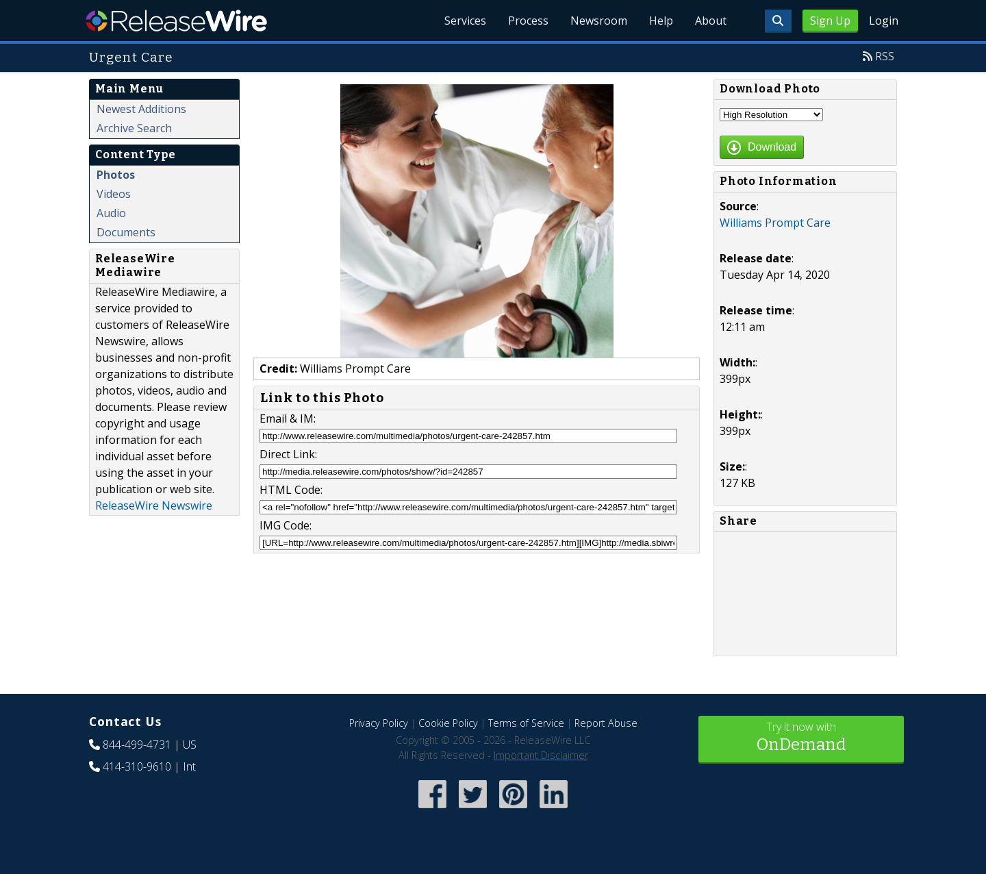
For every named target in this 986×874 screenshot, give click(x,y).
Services (465, 20)
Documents (126, 232)
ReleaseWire (176, 20)
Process (528, 20)
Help (661, 20)
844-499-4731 (137, 744)
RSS (884, 56)
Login (883, 20)
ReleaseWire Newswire (153, 505)
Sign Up (830, 20)
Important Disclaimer (541, 755)
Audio (111, 213)
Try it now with (801, 738)
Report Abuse (605, 722)
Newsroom (598, 20)
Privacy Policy (378, 722)
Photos (116, 174)
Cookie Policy (448, 722)
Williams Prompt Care (775, 222)
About (710, 20)
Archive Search (134, 128)
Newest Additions (141, 108)
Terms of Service (526, 722)
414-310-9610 (137, 766)
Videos (114, 193)
